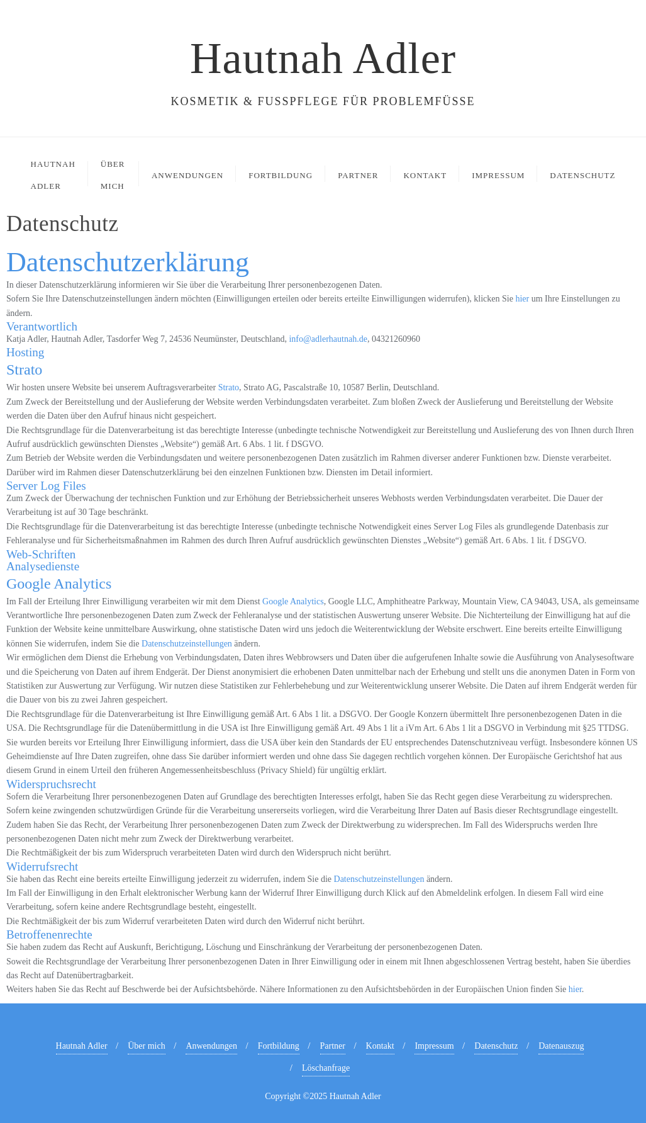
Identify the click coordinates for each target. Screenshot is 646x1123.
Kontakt (380, 1046)
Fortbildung (278, 1046)
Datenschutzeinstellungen (187, 643)
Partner (332, 1046)
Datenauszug (561, 1046)
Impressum (434, 1046)
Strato (228, 387)
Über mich (146, 1046)
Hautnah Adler (82, 1046)
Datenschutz (496, 1046)
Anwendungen (211, 1046)
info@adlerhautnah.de (328, 339)
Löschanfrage (326, 1068)
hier (522, 298)
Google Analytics (293, 601)
